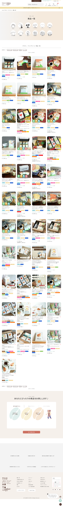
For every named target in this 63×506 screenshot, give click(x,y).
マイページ (30, 484)
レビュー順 (24, 52)
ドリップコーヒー (13, 29)
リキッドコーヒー (20, 29)
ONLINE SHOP (36, 1)
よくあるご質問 (54, 5)
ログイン (46, 5)
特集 (17, 491)
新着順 (20, 52)
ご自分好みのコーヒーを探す (15, 422)
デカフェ (42, 28)
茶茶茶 (50, 28)
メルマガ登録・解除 (32, 493)
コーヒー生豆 (35, 28)
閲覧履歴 (49, 5)
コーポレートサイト (46, 1)
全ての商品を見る (31, 438)
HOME (3, 10)
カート (30, 489)
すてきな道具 (13, 38)
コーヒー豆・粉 (27, 28)
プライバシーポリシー (43, 491)
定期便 (42, 38)
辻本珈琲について (19, 489)
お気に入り (30, 488)
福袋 (28, 38)
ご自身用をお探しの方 (20, 486)
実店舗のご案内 (56, 1)
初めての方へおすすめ (38, 422)
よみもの (18, 493)
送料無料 (49, 38)
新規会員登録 (31, 491)
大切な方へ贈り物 (27, 422)
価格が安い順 (9, 52)
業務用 (35, 38)
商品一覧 (18, 484)
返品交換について (43, 488)
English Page (31, 497)
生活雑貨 (20, 38)
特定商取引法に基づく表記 (44, 493)
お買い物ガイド (42, 486)
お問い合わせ (42, 484)
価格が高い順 (15, 52)
